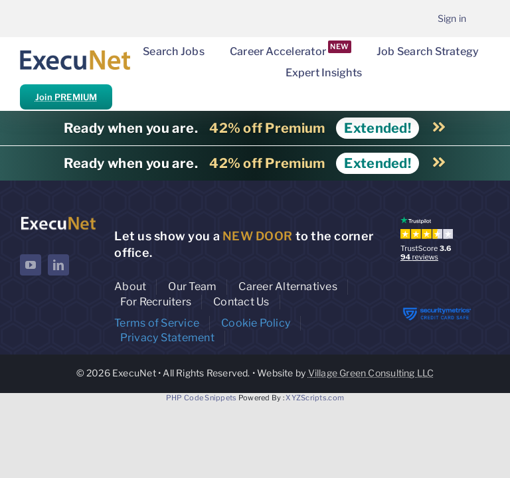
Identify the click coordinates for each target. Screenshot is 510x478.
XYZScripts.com (315, 397)
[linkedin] (58, 265)
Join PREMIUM (66, 97)
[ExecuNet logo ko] (58, 219)
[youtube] (30, 265)
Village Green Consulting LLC (371, 372)
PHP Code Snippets (201, 397)
